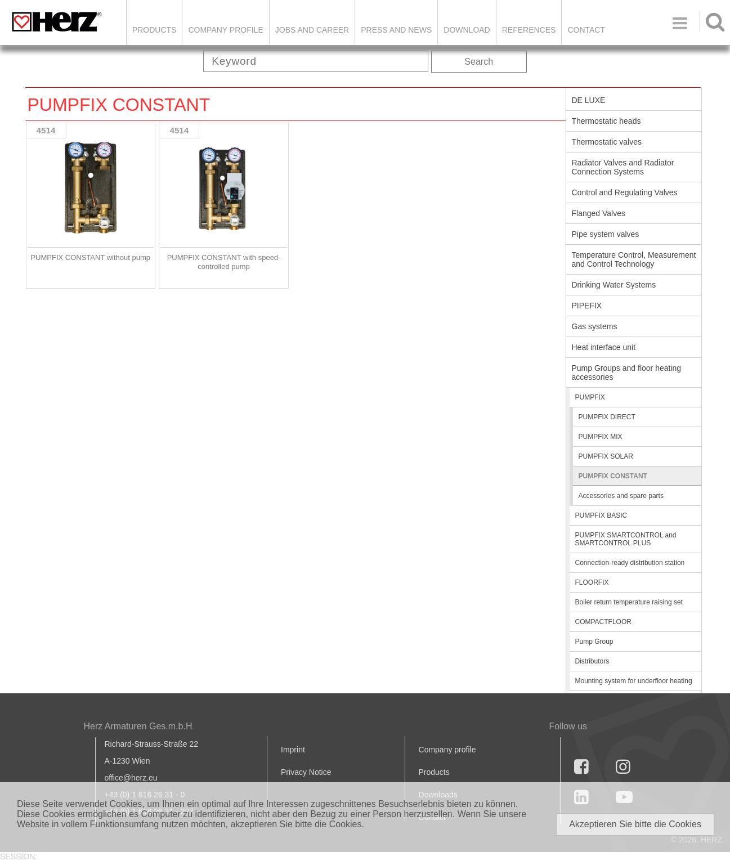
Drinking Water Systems (614, 284)
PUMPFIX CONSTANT (613, 476)
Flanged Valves (598, 213)
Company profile (447, 749)
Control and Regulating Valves (625, 192)
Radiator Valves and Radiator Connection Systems (623, 167)
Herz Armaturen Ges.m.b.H (138, 726)
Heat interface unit (604, 347)
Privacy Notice (306, 772)
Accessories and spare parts (621, 496)
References (529, 29)
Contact (586, 29)
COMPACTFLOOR (603, 622)
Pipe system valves (605, 234)
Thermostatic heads (606, 120)
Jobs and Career (312, 29)
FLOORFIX (592, 582)
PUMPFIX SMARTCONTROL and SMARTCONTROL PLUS (626, 539)
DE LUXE (589, 100)
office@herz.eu (131, 777)
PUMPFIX (590, 397)
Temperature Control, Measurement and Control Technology (634, 259)
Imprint (293, 749)
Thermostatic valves (607, 141)
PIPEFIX (587, 305)
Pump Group (594, 641)
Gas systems (594, 326)
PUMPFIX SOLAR (606, 456)
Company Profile (225, 29)
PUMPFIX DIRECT (607, 417)
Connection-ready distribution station (630, 563)
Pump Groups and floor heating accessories (627, 373)
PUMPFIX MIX (600, 437)
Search (478, 61)
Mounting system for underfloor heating (633, 681)
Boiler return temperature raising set (629, 602)
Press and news (396, 29)
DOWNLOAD (467, 29)
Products (154, 29)
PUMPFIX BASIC (601, 515)
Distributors (592, 661)
